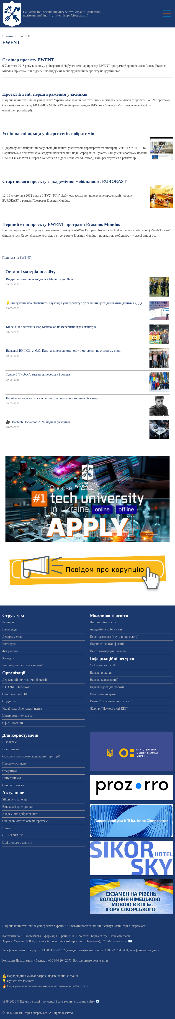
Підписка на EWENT (16, 257)
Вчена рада (9, 629)
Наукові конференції (104, 679)
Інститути (9, 644)
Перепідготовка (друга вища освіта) (114, 636)
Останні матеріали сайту (30, 271)
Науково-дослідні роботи (107, 687)
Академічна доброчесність (20, 814)
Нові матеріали (120, 936)
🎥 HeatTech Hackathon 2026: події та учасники (38, 422)
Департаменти (12, 636)
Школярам (9, 742)
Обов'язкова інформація (41, 936)
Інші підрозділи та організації (22, 665)
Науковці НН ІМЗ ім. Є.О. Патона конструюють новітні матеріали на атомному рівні (63, 350)
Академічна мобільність (106, 629)
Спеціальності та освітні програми (25, 821)
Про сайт (82, 936)
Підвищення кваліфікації (107, 644)
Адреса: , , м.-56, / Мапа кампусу (64, 941)
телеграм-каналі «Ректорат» (69, 986)
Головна (7, 36)
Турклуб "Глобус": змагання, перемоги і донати (38, 374)
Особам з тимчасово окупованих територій (31, 756)
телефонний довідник (144, 950)
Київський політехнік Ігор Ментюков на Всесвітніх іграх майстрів (51, 327)
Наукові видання (101, 672)
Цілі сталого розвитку (17, 842)
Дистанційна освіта (103, 622)
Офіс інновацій (12, 723)
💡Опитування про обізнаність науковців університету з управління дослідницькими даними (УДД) (74, 303)
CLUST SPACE (12, 835)
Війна (6, 828)
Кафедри (8, 658)
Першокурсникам (14, 763)
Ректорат (8, 622)
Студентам (9, 771)
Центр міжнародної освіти (108, 651)
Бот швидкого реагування (90, 960)
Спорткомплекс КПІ (15, 694)
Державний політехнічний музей (24, 679)
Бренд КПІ (66, 936)
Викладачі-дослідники (17, 806)
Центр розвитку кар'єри (18, 715)
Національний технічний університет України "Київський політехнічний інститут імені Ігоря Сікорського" (62, 13)
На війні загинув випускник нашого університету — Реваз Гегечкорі (52, 398)
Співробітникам (13, 785)
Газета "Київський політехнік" (110, 701)
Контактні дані (12, 936)
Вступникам (10, 749)
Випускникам (11, 778)
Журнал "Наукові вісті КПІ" (109, 708)
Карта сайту (99, 936)
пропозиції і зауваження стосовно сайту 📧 (70, 1001)
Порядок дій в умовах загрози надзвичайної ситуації (42, 976)
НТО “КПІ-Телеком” (16, 687)
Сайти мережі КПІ (102, 665)
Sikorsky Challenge (14, 799)
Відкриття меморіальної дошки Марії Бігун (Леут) (40, 279)
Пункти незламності (21, 981)
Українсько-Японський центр (22, 708)
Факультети (10, 651)
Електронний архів (103, 694)
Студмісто (9, 701)
